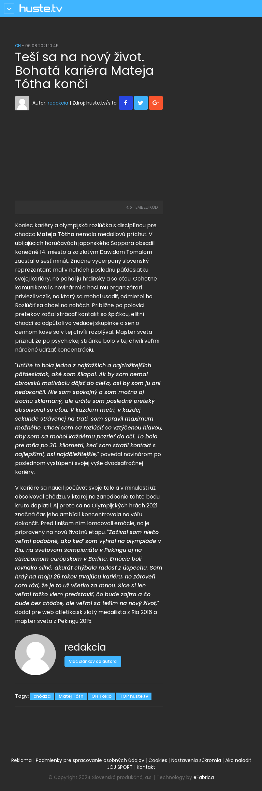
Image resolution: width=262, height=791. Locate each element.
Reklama (21, 760)
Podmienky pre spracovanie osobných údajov (90, 760)
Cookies (157, 760)
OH (18, 46)
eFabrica (203, 777)
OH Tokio (101, 696)
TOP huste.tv (134, 696)
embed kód (142, 207)
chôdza (41, 696)
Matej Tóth (71, 696)
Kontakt (146, 767)
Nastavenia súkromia (196, 760)
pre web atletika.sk (57, 612)
